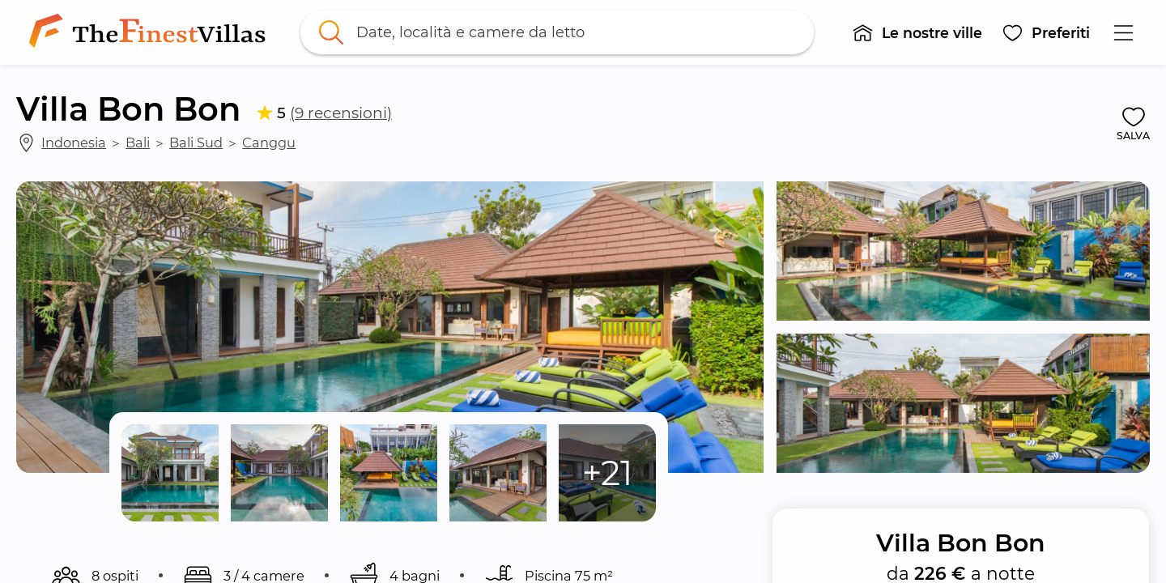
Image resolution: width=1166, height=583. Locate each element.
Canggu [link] (269, 142)
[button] (917, 32)
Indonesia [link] (73, 142)
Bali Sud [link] (196, 142)
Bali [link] (138, 142)
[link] (150, 32)
